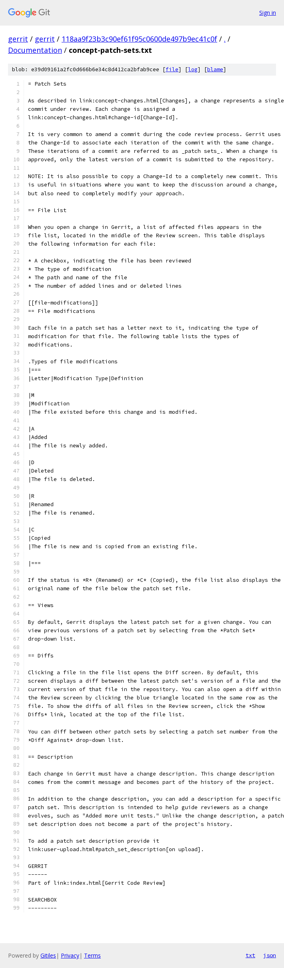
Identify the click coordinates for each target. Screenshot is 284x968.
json (269, 955)
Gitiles (48, 955)
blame (215, 69)
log (193, 69)
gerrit (18, 39)
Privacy (70, 955)
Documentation (35, 50)
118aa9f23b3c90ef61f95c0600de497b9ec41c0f (139, 39)
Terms (92, 955)
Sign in (267, 12)
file (172, 69)
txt (250, 955)
